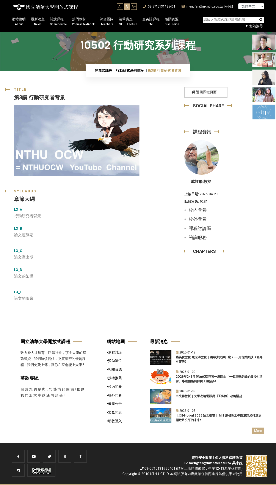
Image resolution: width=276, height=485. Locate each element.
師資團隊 (107, 21)
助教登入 (114, 421)
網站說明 (19, 21)
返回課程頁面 (204, 92)
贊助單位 (114, 361)
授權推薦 (114, 378)
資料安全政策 (201, 458)
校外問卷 (198, 219)
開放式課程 (103, 70)
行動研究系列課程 (130, 70)
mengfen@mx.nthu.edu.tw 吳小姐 (207, 6)
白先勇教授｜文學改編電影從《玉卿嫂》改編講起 (209, 396)
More (258, 431)
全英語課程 (151, 21)
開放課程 (58, 21)
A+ (134, 6)
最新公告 (114, 404)
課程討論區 (200, 228)
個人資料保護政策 (229, 458)
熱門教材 (83, 21)
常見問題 (114, 412)
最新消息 (38, 21)
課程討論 (114, 352)
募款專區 (29, 378)
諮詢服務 (198, 237)
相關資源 (172, 21)
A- (120, 6)
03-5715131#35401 (159, 6)
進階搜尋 (254, 26)
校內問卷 (198, 210)
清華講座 (128, 21)
